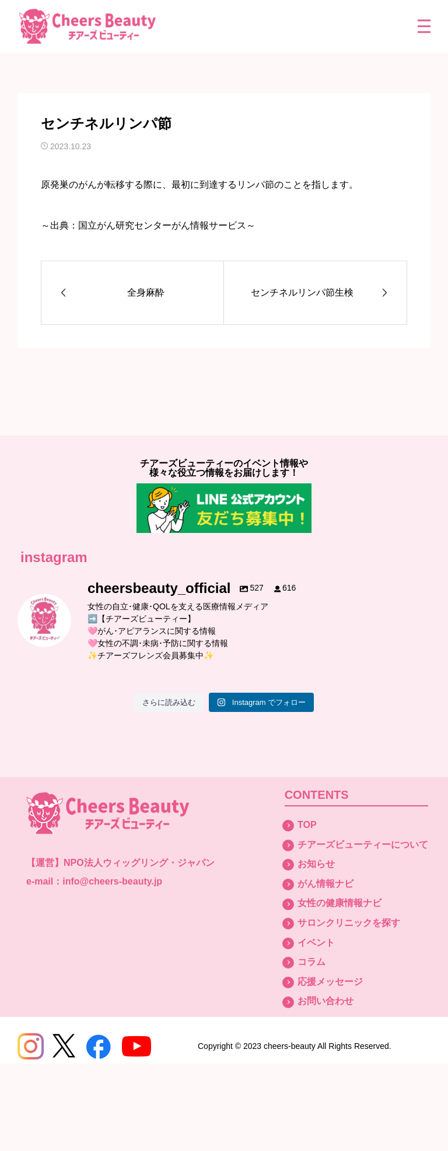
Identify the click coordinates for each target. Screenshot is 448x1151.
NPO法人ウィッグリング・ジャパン (139, 863)
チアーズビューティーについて (363, 845)
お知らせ (316, 864)
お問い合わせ (326, 1001)
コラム (312, 962)
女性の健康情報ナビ (340, 903)
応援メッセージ (330, 982)
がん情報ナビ (326, 884)
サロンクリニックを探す (349, 923)
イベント (316, 943)
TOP (307, 825)
